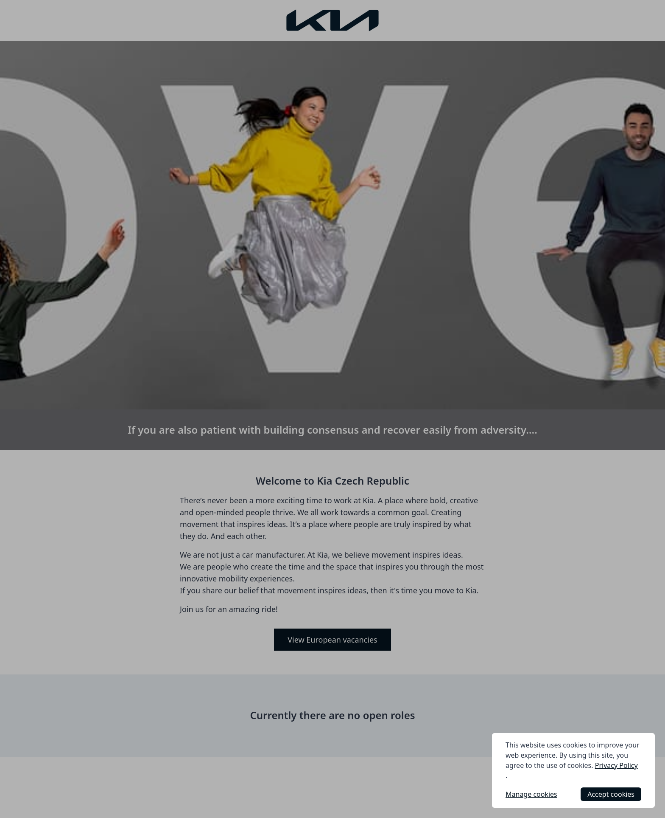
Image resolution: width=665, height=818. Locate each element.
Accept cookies (610, 794)
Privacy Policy (616, 765)
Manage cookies (531, 794)
